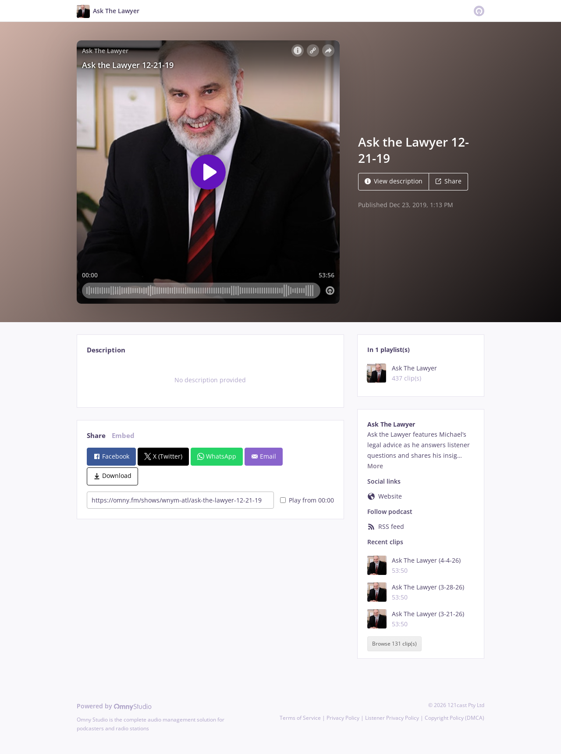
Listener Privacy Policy (392, 718)
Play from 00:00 (307, 500)
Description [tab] (106, 350)
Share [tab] (96, 435)
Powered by (114, 706)
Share (448, 181)
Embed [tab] (123, 435)
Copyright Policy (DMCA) (454, 718)
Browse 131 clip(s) (394, 643)
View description (394, 181)
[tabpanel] (210, 380)
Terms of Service (300, 718)
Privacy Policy (343, 718)
